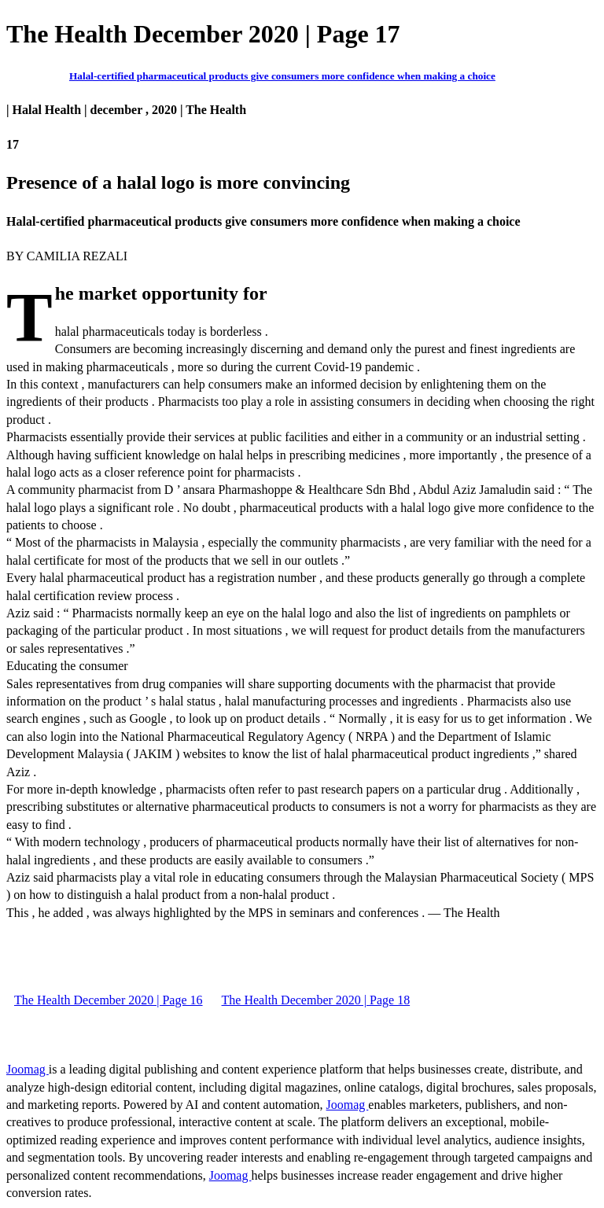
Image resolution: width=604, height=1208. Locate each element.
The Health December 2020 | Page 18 (316, 1000)
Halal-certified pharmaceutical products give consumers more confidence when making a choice (282, 76)
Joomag (27, 1069)
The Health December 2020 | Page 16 (108, 1000)
